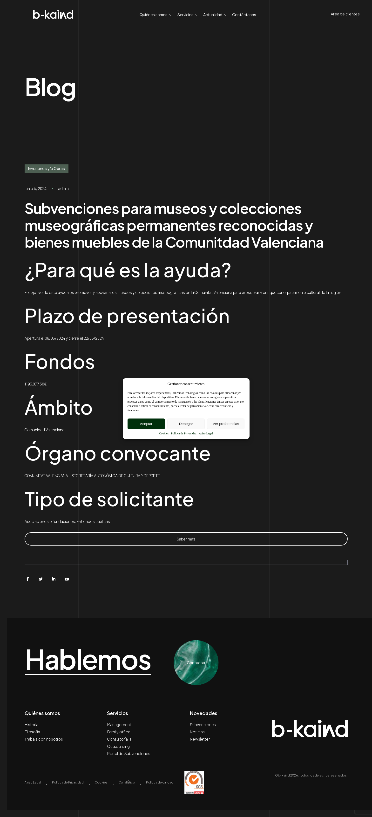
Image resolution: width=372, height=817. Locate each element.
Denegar (186, 424)
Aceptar (146, 424)
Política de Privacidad (183, 433)
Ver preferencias (226, 424)
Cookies (164, 433)
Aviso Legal (206, 433)
